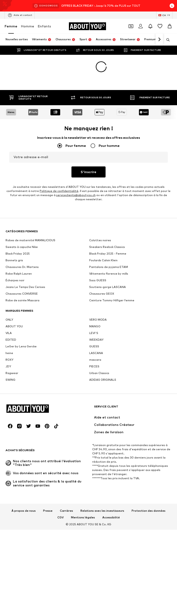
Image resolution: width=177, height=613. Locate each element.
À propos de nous (24, 510)
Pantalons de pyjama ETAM (108, 267)
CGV (60, 517)
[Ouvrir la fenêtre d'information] (172, 5)
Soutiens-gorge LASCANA (107, 287)
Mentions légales (83, 517)
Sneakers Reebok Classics (107, 247)
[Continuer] (159, 40)
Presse (48, 510)
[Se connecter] (140, 26)
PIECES (94, 366)
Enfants (44, 26)
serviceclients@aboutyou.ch (76, 195)
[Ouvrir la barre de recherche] (166, 40)
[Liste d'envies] (160, 26)
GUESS (94, 346)
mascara (95, 359)
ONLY (9, 319)
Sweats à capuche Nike (22, 247)
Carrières (66, 510)
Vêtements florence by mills (108, 273)
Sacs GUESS (97, 280)
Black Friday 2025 (18, 253)
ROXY (9, 359)
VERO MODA (98, 319)
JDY (8, 366)
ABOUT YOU (14, 326)
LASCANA (96, 353)
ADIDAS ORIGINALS (102, 379)
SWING (10, 379)
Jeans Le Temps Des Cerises (25, 287)
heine (9, 353)
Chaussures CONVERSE (22, 293)
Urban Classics (99, 373)
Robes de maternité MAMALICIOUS (30, 240)
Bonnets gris (14, 260)
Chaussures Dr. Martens (22, 267)
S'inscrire (88, 172)
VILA (9, 333)
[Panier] (169, 26)
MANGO (94, 326)
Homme (27, 26)
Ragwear (12, 373)
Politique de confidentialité (59, 191)
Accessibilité (111, 517)
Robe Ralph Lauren (19, 273)
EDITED (11, 339)
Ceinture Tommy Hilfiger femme (111, 300)
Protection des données (148, 510)
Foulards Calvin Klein (103, 260)
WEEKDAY (96, 339)
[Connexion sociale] (10, 426)
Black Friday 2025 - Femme (107, 253)
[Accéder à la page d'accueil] (87, 26)
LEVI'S (93, 333)
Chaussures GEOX (101, 293)
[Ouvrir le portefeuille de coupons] (131, 26)
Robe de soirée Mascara (22, 300)
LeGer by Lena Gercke (21, 346)
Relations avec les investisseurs (102, 510)
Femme (11, 26)
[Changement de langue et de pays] (164, 15)
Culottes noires (100, 240)
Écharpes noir (15, 280)
